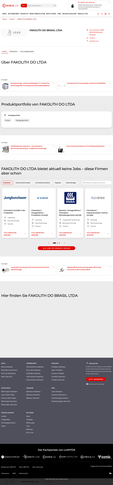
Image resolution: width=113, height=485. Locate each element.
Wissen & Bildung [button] (69, 14)
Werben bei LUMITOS (8, 467)
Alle (23, 5)
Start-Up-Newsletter (8, 373)
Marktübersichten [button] (37, 14)
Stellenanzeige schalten (59, 398)
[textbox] (96, 182)
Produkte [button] (24, 14)
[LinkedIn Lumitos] (110, 473)
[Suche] (54, 6)
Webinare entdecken (33, 391)
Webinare (29, 429)
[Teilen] (101, 14)
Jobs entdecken (56, 391)
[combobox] (96, 183)
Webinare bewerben (33, 395)
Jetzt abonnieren (95, 379)
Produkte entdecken (58, 367)
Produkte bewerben (58, 377)
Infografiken (5, 419)
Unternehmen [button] (13, 14)
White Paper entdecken (9, 391)
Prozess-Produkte (57, 373)
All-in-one (29, 432)
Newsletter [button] (83, 14)
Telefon (90, 38)
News (28, 416)
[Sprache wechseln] (105, 14)
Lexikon (4, 416)
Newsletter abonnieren (9, 370)
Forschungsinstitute (8, 423)
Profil (4, 51)
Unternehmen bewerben (34, 377)
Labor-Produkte (57, 370)
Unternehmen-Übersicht (34, 380)
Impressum (5, 473)
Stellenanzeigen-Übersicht (60, 401)
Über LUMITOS (24, 467)
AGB (14, 473)
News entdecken (7, 367)
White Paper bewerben (9, 401)
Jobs (28, 426)
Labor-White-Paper (8, 395)
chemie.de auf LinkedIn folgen (95, 384)
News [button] (4, 14)
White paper (30, 423)
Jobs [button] (59, 14)
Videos (3, 426)
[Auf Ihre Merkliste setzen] (98, 14)
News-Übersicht (6, 377)
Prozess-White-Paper (8, 398)
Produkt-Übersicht (57, 380)
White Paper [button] (51, 14)
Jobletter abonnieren (59, 395)
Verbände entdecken (33, 373)
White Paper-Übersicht (9, 405)
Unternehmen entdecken (35, 367)
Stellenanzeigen (27, 51)
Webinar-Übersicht (32, 398)
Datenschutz (23, 473)
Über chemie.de (37, 467)
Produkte (14, 51)
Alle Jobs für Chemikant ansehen (56, 248)
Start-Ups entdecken (33, 370)
